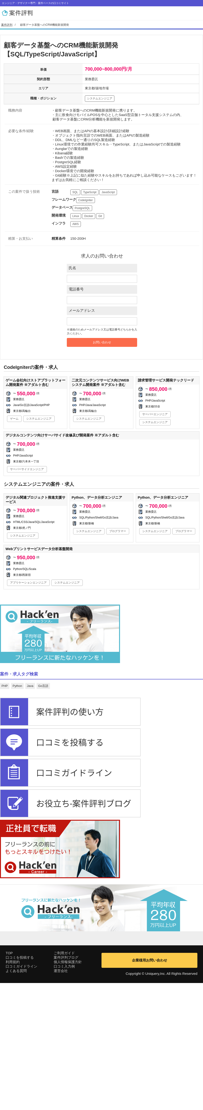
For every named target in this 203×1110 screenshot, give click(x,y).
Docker (88, 216)
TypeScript (90, 192)
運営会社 (61, 1098)
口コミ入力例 (64, 1093)
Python (17, 686)
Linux (75, 216)
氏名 (72, 268)
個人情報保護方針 (68, 1089)
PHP (5, 686)
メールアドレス (82, 310)
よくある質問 (16, 1098)
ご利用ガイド (64, 1080)
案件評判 (6, 24)
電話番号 (76, 289)
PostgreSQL (82, 208)
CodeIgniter (85, 200)
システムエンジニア (99, 98)
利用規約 (13, 1089)
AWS (75, 224)
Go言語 (43, 686)
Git (100, 216)
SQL (75, 192)
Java (30, 686)
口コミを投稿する (20, 1084)
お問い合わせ (102, 342)
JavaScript (108, 192)
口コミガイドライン (21, 1093)
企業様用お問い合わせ (149, 1087)
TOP (9, 1080)
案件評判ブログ (66, 1084)
